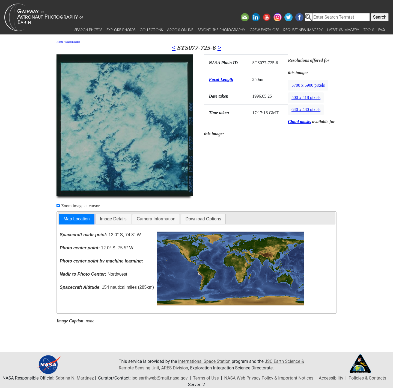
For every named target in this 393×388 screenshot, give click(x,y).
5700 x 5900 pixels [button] (308, 85)
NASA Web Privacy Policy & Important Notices (268, 378)
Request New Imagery (303, 29)
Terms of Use (206, 378)
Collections (151, 29)
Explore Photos (120, 29)
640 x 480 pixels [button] (305, 109)
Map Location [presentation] (77, 219)
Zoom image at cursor (78, 205)
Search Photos (88, 29)
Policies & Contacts (367, 378)
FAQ (381, 29)
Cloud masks (299, 121)
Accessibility (331, 378)
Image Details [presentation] (113, 219)
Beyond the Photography (221, 29)
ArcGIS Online (180, 29)
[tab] (76, 219)
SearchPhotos (73, 41)
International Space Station (204, 361)
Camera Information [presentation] (156, 219)
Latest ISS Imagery (343, 29)
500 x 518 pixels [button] (305, 97)
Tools (369, 29)
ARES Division (174, 368)
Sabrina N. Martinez (74, 378)
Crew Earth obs (264, 29)
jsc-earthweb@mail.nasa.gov (160, 378)
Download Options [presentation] (203, 219)
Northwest (93, 274)
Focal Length (221, 79)
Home (59, 41)
